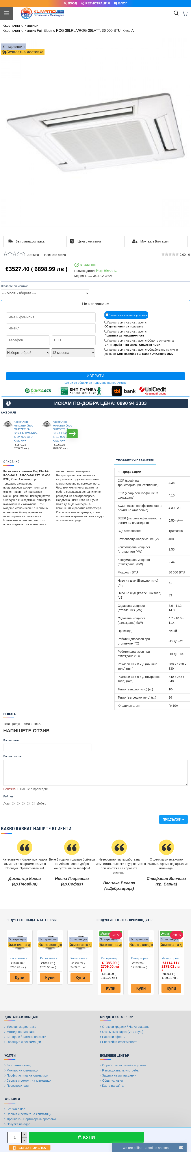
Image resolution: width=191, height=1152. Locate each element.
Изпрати (95, 376)
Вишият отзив (12, 756)
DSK (157, 344)
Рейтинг (8, 796)
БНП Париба (113, 344)
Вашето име (11, 740)
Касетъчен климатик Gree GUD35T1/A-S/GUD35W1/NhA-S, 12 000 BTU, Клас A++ (63, 431)
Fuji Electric (106, 270)
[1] (13, 803)
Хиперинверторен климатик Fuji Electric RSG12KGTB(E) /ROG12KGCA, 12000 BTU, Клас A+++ (111, 958)
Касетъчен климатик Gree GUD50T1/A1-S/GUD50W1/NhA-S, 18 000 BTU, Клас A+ (81, 958)
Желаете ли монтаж (14, 286)
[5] (33, 803)
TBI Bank (130, 344)
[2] (18, 803)
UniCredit (145, 344)
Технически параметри (135, 460)
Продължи (172, 819)
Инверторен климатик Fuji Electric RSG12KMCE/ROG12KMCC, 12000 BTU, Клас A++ (172, 958)
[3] (23, 803)
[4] (28, 803)
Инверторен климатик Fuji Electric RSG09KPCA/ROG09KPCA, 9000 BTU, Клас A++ (142, 958)
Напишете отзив (54, 255)
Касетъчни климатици (20, 25)
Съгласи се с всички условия (126, 315)
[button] (72, 433)
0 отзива (33, 255)
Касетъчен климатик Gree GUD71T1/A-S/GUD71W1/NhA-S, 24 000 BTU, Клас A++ (24, 431)
